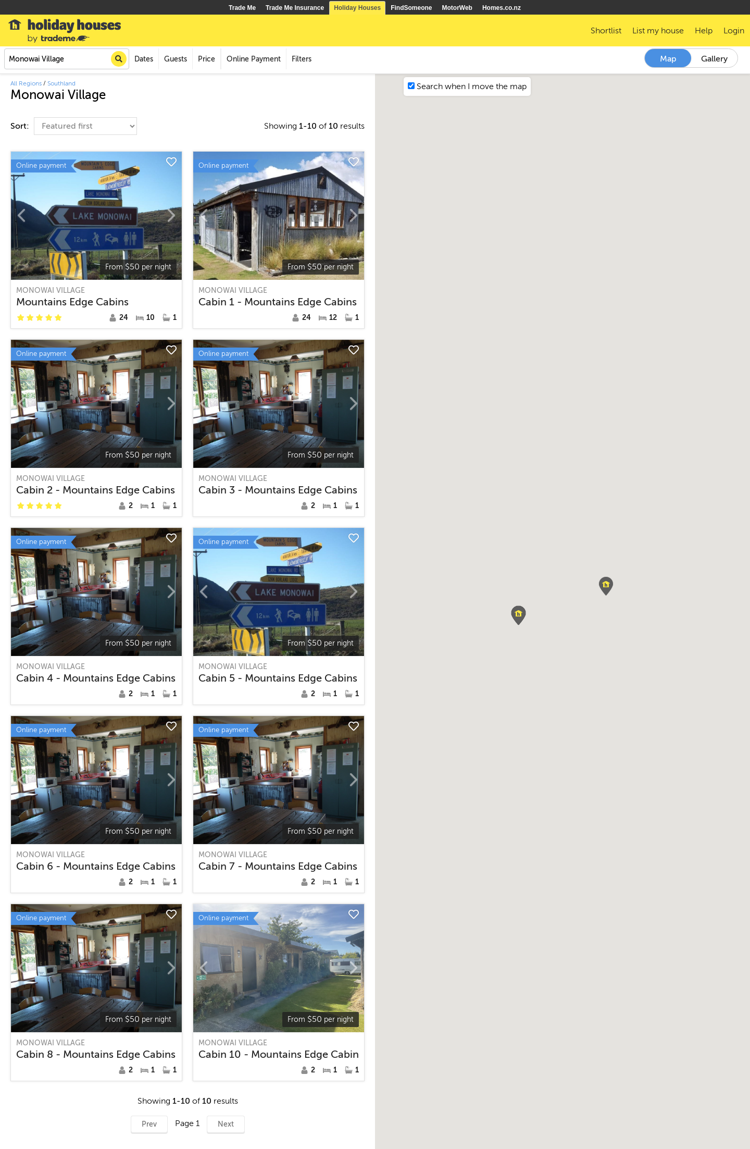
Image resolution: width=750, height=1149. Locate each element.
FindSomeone (411, 7)
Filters (301, 59)
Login (733, 30)
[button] (606, 586)
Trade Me (242, 7)
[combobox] (66, 58)
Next (226, 1124)
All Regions (26, 83)
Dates (143, 59)
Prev (149, 1124)
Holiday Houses (357, 7)
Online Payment (254, 59)
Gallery (714, 59)
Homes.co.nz (501, 7)
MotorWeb (457, 7)
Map (668, 59)
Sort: (20, 126)
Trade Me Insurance (295, 7)
